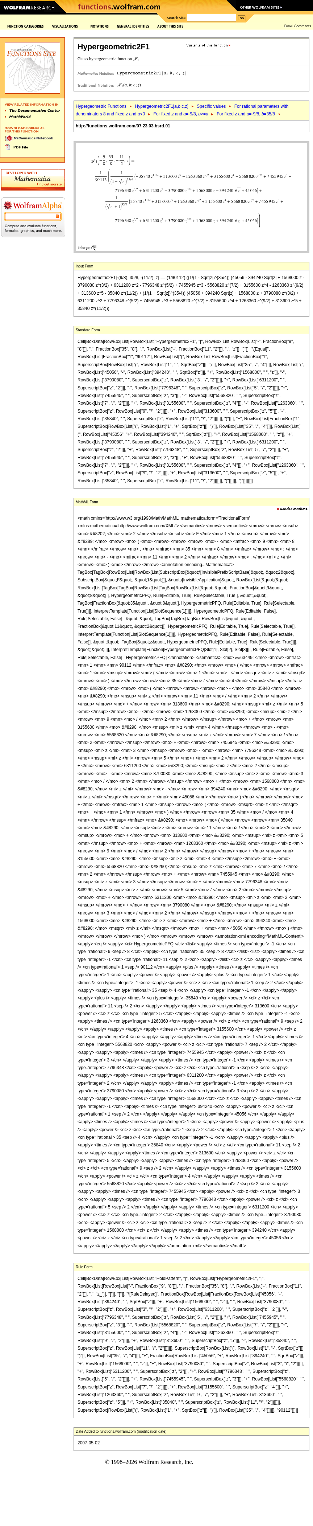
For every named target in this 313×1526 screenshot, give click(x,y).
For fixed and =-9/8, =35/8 (246, 113)
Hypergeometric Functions (101, 106)
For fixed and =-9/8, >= (181, 113)
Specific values (211, 106)
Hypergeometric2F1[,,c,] (161, 106)
